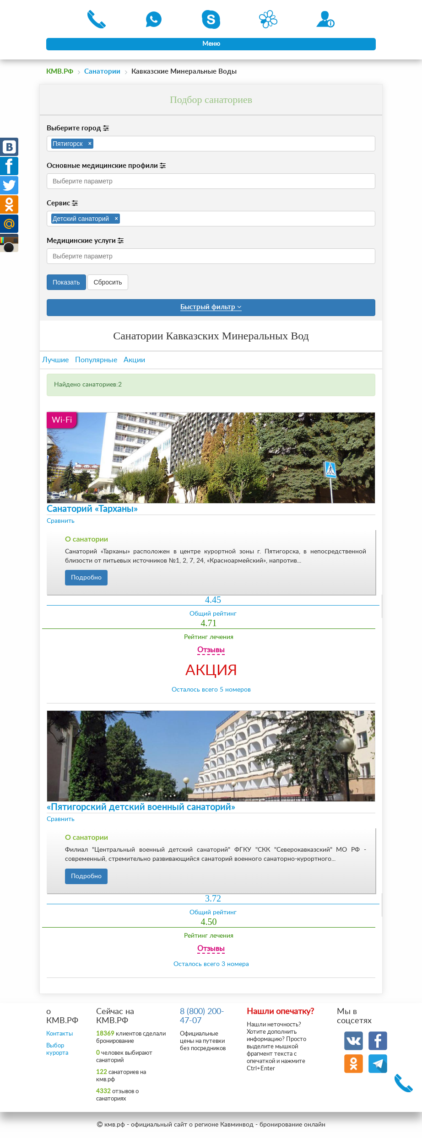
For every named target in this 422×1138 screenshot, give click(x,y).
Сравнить (61, 521)
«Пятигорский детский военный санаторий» (141, 807)
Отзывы (211, 650)
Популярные (96, 360)
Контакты (59, 1034)
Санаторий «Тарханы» (92, 509)
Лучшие (55, 360)
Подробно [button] (86, 577)
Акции (134, 360)
